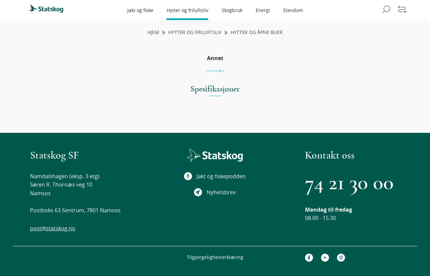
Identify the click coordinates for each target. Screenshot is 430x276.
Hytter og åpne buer (257, 32)
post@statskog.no (52, 228)
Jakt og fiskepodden (215, 176)
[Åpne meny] (402, 10)
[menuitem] (49, 10)
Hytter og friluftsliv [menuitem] (187, 10)
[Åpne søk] (385, 10)
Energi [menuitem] (263, 10)
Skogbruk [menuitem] (232, 10)
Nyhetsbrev (215, 192)
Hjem (153, 32)
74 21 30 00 (349, 183)
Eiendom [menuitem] (293, 10)
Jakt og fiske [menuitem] (140, 10)
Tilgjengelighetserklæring (215, 257)
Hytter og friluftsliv (194, 32)
